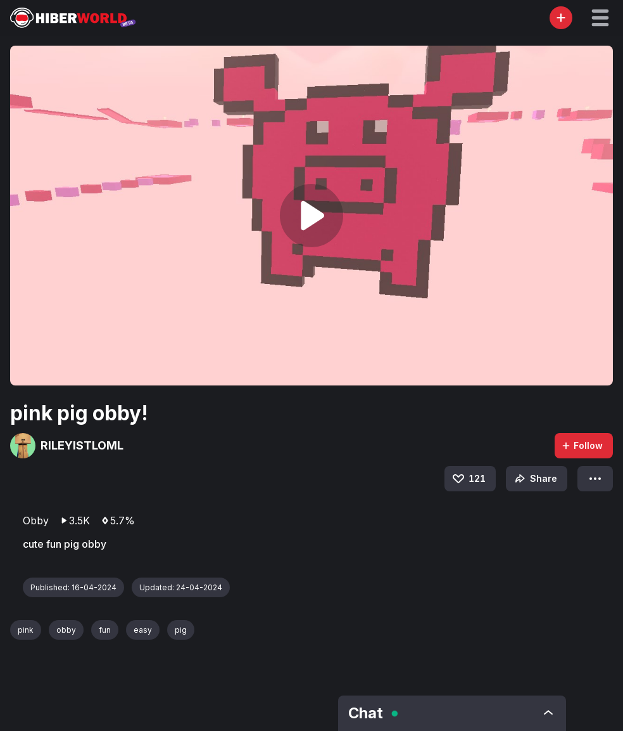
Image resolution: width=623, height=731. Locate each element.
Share (534, 478)
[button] (600, 17)
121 (468, 478)
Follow (582, 445)
